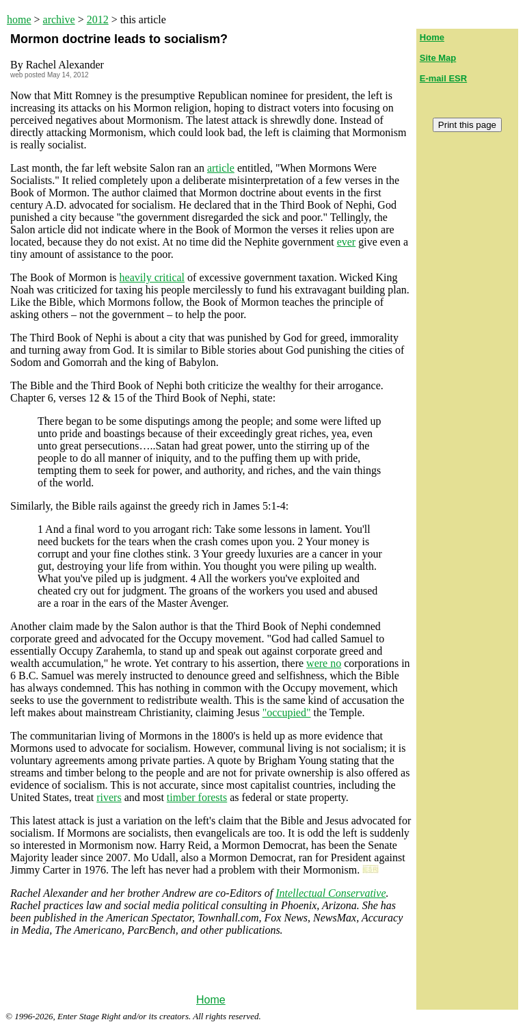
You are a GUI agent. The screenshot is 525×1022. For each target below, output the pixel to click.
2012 (98, 19)
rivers (108, 797)
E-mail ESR (443, 78)
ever (346, 242)
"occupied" (286, 712)
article (220, 168)
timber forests (197, 797)
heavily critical (152, 277)
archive (59, 19)
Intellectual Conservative (330, 893)
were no (323, 663)
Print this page (467, 125)
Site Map (438, 58)
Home (211, 1000)
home (19, 19)
